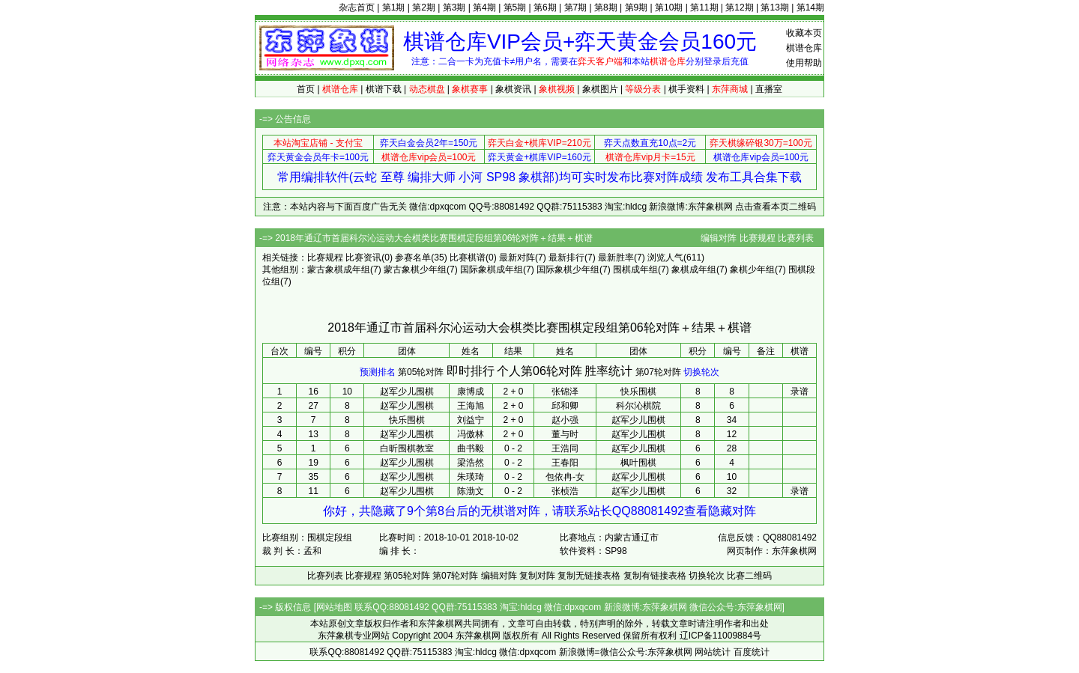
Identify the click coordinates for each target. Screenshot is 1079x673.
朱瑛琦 (470, 477)
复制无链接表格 (588, 575)
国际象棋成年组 (491, 269)
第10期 (669, 7)
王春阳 (564, 462)
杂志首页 (357, 7)
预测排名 (378, 372)
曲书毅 (470, 448)
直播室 (768, 89)
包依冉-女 (564, 477)
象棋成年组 (693, 269)
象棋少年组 (752, 269)
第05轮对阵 (421, 372)
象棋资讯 (513, 89)
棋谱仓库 (804, 48)
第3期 (454, 7)
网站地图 (334, 607)
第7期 (575, 7)
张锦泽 (564, 391)
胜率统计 (608, 371)
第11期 (704, 7)
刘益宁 (470, 420)
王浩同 (564, 448)
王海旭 (470, 406)
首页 (306, 89)
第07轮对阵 (658, 372)
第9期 (636, 7)
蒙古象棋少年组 (415, 269)
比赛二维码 (749, 575)
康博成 (470, 391)
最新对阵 (517, 257)
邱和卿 (564, 406)
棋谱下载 (384, 89)
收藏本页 (804, 33)
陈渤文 (470, 491)
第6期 (545, 7)
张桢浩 (564, 491)
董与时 (564, 434)
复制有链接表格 (654, 575)
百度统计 (752, 652)
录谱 (800, 391)
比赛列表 (796, 238)
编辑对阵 (719, 238)
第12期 (739, 7)
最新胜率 (616, 257)
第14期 (810, 7)
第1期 (393, 7)
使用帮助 (804, 63)
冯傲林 (470, 434)
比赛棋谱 (468, 257)
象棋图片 (600, 89)
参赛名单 (413, 257)
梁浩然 (470, 462)
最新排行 (566, 257)
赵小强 (564, 420)
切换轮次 (701, 372)
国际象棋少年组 (568, 269)
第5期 (515, 7)
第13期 (774, 7)
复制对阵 (537, 575)
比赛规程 (758, 238)
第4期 (484, 7)
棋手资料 (686, 89)
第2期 (423, 7)
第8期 (605, 7)
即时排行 (471, 371)
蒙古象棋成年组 (338, 269)
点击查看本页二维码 (775, 206)
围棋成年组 (635, 269)
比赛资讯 (363, 257)
